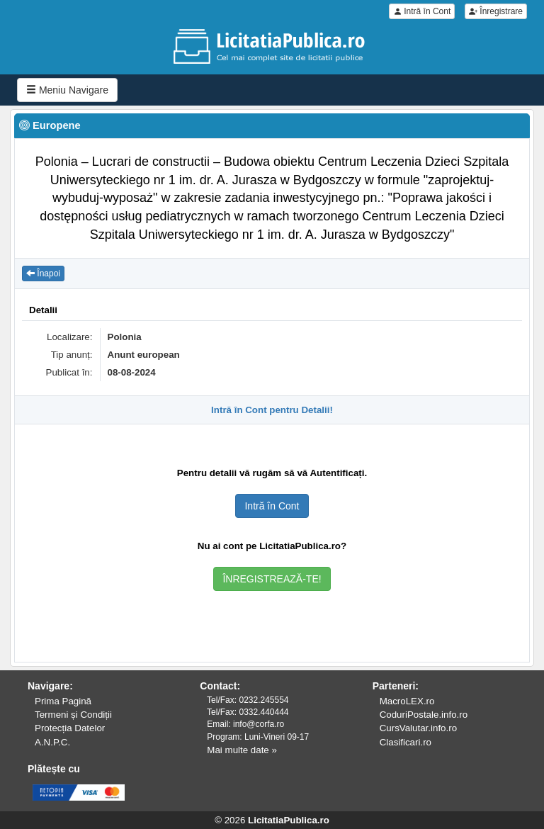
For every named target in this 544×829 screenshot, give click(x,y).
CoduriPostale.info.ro (424, 714)
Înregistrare (496, 11)
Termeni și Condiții (73, 714)
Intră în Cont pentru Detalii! (272, 410)
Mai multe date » (242, 750)
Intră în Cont (421, 11)
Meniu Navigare (67, 90)
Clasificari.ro (405, 742)
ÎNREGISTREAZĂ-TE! (271, 579)
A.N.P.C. (52, 742)
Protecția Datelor (70, 728)
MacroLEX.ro (407, 701)
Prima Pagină (63, 701)
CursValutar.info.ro (418, 728)
